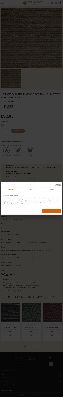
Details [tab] (31, 189)
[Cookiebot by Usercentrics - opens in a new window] (54, 185)
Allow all (51, 211)
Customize (31, 211)
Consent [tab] (10, 189)
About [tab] (52, 189)
